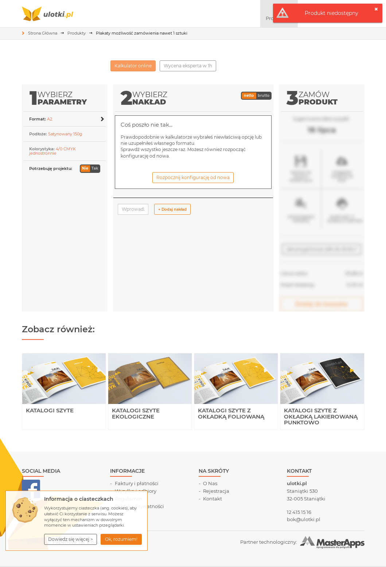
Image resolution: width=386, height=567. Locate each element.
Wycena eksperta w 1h (188, 65)
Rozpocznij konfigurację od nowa (193, 177)
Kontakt (212, 498)
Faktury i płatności (137, 483)
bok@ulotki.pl (303, 519)
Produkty (76, 33)
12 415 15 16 (299, 512)
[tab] (65, 118)
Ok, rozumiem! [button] (121, 539)
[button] (70, 539)
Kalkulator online (133, 65)
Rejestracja (216, 491)
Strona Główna (42, 33)
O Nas (210, 483)
